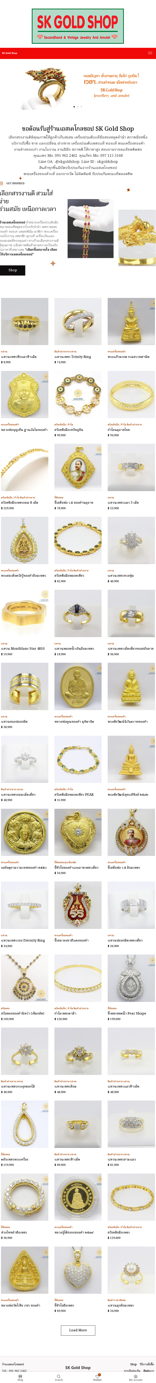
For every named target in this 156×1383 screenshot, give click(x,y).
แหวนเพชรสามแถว (122, 1159)
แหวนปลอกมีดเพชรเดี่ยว (125, 940)
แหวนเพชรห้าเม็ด (67, 1159)
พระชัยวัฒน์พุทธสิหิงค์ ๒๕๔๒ (128, 795)
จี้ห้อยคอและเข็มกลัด (65, 862)
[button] (74, 106)
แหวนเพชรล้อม (65, 1086)
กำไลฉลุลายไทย (119, 430)
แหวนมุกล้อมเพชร (121, 1305)
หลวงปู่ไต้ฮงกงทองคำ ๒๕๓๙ (74, 1232)
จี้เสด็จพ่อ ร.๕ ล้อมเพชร (124, 868)
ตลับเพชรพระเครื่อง (14, 1159)
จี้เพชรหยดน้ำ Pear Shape (127, 1013)
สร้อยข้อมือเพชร (119, 1232)
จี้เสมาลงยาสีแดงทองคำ (71, 940)
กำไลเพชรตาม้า (65, 1013)
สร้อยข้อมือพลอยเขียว (69, 576)
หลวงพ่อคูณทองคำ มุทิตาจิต (74, 722)
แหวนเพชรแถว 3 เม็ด (123, 503)
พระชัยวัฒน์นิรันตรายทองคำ (128, 722)
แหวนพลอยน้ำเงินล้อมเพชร (74, 649)
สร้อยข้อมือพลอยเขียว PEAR (73, 795)
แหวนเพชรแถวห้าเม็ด (123, 1086)
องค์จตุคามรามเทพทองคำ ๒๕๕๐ (24, 868)
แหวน (4, 352)
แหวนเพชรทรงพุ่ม (121, 576)
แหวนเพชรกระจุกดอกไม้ (18, 1086)
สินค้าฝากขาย (61, 352)
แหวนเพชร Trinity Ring (72, 357)
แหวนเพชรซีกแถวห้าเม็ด (19, 357)
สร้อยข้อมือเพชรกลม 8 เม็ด (19, 503)
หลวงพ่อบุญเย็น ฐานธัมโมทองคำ (24, 430)
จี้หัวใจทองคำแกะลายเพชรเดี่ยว (76, 868)
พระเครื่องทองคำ (117, 352)
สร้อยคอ (5, 1008)
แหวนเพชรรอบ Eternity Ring (23, 940)
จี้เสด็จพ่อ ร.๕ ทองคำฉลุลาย (73, 503)
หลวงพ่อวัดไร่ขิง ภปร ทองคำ (20, 1305)
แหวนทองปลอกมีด (14, 722)
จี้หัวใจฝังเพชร (64, 1305)
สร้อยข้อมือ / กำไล (63, 425)
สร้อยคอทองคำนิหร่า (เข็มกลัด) (22, 1013)
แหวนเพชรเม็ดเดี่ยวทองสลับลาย (131, 649)
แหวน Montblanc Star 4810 (22, 649)
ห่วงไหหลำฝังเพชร (14, 1232)
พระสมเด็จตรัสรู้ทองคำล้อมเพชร (23, 576)
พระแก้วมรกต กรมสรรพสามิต (129, 357)
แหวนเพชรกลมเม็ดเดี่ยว (18, 795)
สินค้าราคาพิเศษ (117, 1300)
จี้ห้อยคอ (58, 498)
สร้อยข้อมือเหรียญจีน (68, 430)
